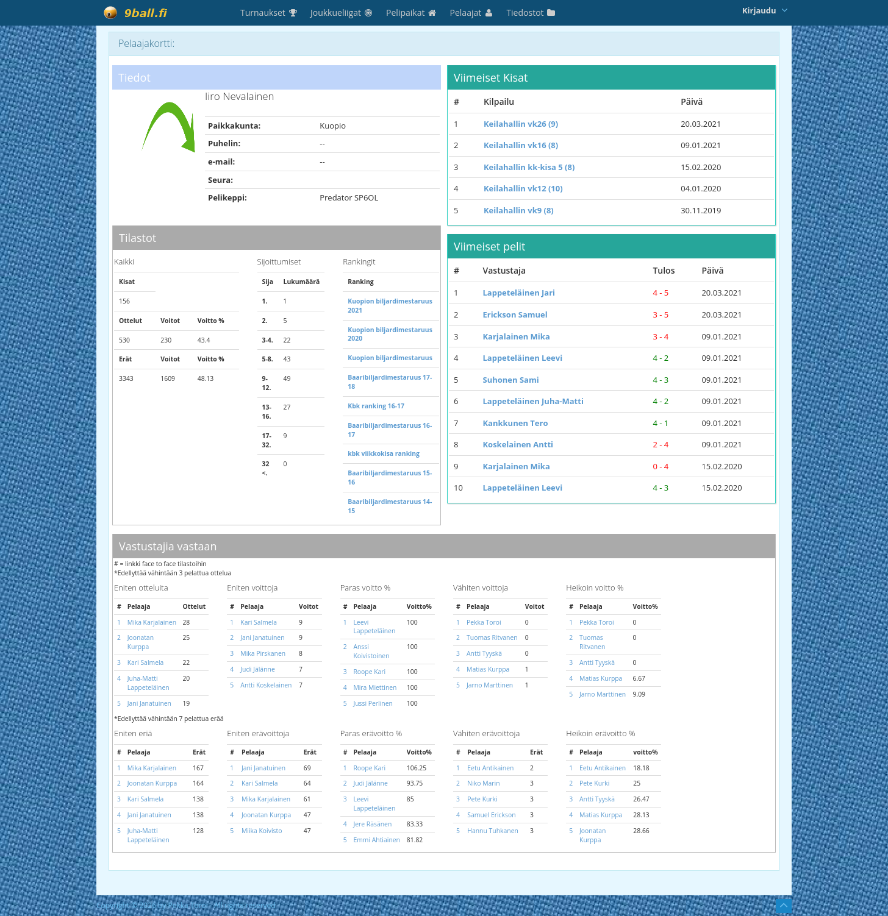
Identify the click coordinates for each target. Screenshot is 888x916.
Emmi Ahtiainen (376, 840)
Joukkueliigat (342, 12)
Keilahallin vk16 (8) (521, 145)
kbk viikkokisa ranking (384, 453)
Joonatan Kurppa (140, 642)
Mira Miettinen (374, 687)
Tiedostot (531, 12)
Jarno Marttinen (490, 685)
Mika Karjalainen (151, 622)
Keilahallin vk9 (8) (519, 210)
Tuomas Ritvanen (492, 637)
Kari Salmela (145, 662)
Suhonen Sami (510, 379)
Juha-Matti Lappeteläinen (148, 683)
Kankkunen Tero (515, 422)
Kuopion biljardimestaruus (390, 357)
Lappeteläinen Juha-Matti (532, 401)
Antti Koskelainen (266, 685)
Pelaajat (472, 12)
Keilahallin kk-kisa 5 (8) (529, 167)
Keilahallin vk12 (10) (523, 188)
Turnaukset (269, 12)
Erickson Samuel (514, 314)
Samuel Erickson (491, 815)
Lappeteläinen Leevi (522, 357)
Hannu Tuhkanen (492, 830)
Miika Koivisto (262, 830)
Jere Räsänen (372, 824)
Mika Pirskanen (262, 653)
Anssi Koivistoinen (371, 651)
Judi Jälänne (257, 669)
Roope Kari (369, 671)
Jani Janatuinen (149, 703)
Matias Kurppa (488, 669)
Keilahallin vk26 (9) (521, 123)
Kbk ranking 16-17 (376, 406)
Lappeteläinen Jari (518, 292)
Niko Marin (483, 783)
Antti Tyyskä (484, 653)
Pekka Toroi (484, 622)
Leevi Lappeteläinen (374, 627)
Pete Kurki (482, 799)
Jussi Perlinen (373, 703)
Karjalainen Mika (516, 336)
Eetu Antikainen (490, 768)
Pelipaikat (412, 12)
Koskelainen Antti (517, 444)
